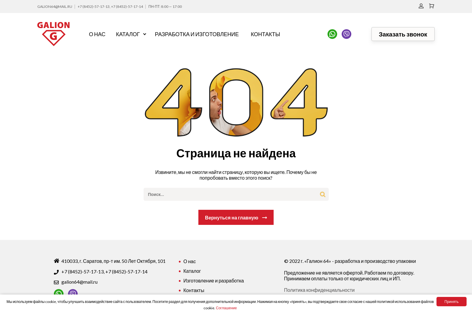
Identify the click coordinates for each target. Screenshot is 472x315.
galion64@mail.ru (54, 6)
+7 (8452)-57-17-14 (127, 6)
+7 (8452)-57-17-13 (94, 6)
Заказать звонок (403, 34)
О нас (97, 34)
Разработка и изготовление (197, 34)
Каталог (128, 34)
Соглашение (226, 308)
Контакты (265, 34)
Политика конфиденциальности (319, 290)
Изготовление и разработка (213, 280)
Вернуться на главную (231, 217)
